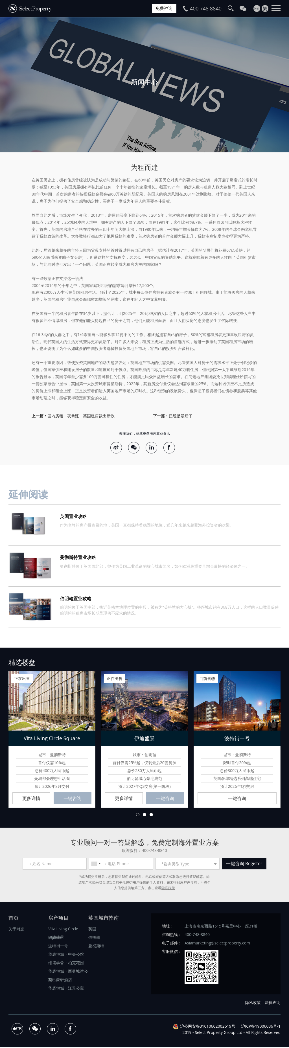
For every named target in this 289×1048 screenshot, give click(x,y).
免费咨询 (163, 8)
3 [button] (151, 815)
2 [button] (144, 815)
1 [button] (137, 815)
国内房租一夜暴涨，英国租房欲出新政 (81, 415)
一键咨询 (73, 799)
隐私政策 (168, 889)
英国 (92, 930)
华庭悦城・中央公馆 (66, 955)
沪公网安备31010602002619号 (207, 1027)
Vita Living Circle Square (63, 931)
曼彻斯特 (96, 947)
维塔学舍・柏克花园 (66, 964)
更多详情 (31, 799)
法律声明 (273, 1004)
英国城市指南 (103, 919)
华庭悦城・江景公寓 (66, 989)
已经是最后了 (180, 415)
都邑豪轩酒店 (60, 981)
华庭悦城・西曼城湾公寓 (68, 973)
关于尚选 (16, 930)
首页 (13, 919)
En (257, 8)
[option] (144, 84)
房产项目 (58, 919)
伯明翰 (94, 938)
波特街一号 (58, 947)
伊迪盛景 (56, 938)
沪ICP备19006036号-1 (261, 1027)
